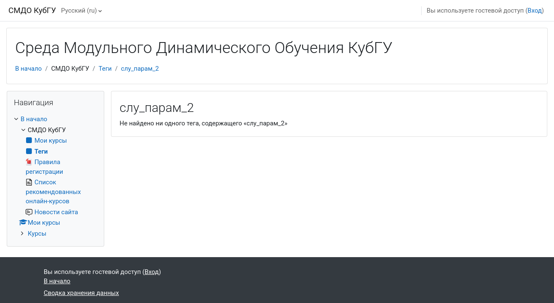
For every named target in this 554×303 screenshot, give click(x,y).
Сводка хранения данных (81, 293)
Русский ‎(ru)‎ (79, 10)
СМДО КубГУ (32, 10)
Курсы (37, 233)
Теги (105, 68)
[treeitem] (55, 176)
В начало (28, 68)
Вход (535, 10)
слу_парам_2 (140, 68)
